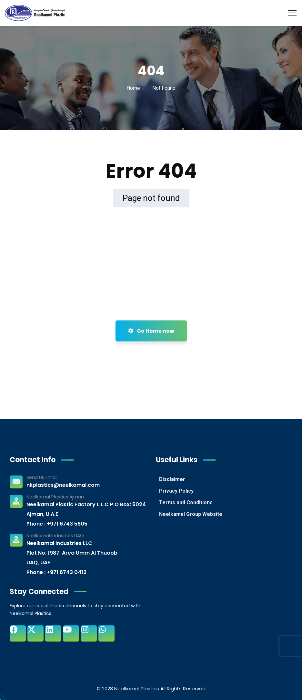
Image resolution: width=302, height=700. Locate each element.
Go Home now (151, 331)
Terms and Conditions (186, 502)
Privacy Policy (176, 491)
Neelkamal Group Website (190, 514)
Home (133, 88)
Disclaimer (172, 479)
